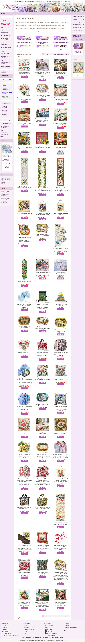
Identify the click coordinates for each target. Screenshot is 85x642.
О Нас (4, 625)
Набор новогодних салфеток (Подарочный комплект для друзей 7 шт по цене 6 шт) (42, 236)
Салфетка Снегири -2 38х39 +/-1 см (24, 432)
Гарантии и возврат (5, 178)
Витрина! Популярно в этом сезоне (5, 62)
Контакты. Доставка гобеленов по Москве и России (6, 181)
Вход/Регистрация (49, 625)
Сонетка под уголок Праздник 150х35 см (24, 282)
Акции (2, 192)
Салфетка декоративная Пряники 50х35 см (60, 330)
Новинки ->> (4, 20)
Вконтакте (67, 631)
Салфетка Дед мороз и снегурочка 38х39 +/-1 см (24, 73)
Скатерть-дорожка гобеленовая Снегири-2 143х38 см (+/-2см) (61, 523)
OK (64, 640)
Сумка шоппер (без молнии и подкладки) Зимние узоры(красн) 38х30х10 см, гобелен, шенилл (42, 354)
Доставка (21, 1)
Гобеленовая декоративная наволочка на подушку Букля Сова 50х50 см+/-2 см (60, 408)
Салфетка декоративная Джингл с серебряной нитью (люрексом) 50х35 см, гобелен (42, 404)
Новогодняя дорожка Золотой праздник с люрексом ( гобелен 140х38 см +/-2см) (42, 191)
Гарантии (27, 1)
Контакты (16, 1)
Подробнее (61, 640)
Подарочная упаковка (4, 72)
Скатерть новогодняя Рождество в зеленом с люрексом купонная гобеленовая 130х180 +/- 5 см (42, 274)
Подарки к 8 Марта (6, 120)
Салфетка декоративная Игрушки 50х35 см (24, 327)
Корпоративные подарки (5, 67)
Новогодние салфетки (5, 107)
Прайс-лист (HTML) (5, 185)
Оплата (4, 629)
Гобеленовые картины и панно (5, 52)
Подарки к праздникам (4, 131)
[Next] (52, 54)
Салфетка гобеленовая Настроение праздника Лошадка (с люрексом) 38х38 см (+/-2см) (42, 147)
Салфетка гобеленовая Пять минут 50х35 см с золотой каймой (24, 456)
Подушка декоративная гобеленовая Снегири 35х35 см (42, 379)
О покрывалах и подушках (30, 631)
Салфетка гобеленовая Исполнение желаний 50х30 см (42, 327)
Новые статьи (4, 191)
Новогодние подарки (4, 76)
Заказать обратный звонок (77, 31)
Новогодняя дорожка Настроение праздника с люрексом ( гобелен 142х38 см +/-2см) (61, 189)
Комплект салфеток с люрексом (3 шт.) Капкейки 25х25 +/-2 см (24, 98)
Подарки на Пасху (6, 123)
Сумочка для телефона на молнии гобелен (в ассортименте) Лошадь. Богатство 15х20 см (42, 306)
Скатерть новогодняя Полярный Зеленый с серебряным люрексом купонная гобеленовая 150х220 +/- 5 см (42, 604)
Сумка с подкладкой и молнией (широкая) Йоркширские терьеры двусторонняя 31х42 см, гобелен (61, 481)
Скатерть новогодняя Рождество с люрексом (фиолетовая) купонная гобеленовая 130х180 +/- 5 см (42, 74)
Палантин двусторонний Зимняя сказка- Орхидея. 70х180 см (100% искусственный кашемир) (60, 456)
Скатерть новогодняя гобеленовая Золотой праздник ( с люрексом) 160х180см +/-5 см (60, 123)
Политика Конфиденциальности (10, 635)
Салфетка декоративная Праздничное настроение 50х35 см (42, 456)
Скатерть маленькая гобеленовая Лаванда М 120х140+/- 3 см (60, 274)
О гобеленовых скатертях (29, 629)
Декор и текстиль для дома (5, 57)
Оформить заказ (78, 24)
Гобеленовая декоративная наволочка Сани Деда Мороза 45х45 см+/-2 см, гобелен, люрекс (42, 547)
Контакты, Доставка (78, 16)
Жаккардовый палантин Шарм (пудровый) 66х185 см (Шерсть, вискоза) (61, 354)
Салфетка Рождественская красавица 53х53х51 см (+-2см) (61, 305)
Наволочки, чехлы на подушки (6, 48)
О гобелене (4, 194)
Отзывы (32, 1)
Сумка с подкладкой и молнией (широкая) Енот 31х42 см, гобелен (24, 509)
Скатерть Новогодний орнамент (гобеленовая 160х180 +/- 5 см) (24, 122)
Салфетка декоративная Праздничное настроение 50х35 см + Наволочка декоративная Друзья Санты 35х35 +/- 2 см (24, 240)
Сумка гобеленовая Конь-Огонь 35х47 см (61, 214)
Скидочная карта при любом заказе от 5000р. (78, 52)
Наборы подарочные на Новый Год (5, 116)
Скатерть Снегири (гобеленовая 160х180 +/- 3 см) (42, 432)
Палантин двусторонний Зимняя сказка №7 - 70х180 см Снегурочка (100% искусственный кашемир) (24, 408)
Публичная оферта (28, 635)
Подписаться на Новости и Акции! (77, 36)
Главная (3, 13)
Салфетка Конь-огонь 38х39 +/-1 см (24, 214)
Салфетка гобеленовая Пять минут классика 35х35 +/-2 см (60, 432)
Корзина (78, 19)
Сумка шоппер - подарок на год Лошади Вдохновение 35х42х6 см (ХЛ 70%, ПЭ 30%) (42, 215)
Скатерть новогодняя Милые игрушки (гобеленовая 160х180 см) (61, 99)
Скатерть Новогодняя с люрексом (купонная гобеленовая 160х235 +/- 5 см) (61, 74)
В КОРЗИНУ (24, 76)
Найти (10, 16)
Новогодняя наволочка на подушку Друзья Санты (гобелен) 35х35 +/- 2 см (61, 604)
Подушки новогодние (5, 111)
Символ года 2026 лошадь (6, 80)
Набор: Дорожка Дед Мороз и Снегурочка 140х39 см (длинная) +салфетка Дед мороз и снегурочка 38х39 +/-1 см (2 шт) (60, 249)
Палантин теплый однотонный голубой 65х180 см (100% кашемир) (24, 306)
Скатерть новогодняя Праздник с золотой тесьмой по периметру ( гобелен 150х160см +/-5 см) (24, 147)
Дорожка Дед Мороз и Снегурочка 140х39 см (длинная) (24, 187)
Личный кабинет (78, 27)
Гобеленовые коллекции (5, 127)
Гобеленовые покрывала (5, 43)
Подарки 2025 (4, 203)
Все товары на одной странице (61, 54)
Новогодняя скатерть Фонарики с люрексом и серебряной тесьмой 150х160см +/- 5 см (42, 120)
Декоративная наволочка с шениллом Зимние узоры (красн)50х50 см (24, 574)
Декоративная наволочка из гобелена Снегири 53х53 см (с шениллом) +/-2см (60, 379)
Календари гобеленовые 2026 (6, 89)
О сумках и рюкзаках (28, 633)
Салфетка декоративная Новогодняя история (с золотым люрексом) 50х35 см (42, 95)
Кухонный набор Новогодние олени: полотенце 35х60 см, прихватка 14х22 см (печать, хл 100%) (61, 547)
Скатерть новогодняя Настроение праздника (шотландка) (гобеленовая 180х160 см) (61, 148)
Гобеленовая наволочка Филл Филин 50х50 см (42, 573)
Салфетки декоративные (4, 31)
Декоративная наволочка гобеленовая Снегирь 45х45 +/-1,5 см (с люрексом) (24, 604)
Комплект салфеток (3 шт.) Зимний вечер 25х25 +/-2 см (24, 353)
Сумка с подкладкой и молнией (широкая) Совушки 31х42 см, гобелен (42, 509)
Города (3, 183)
